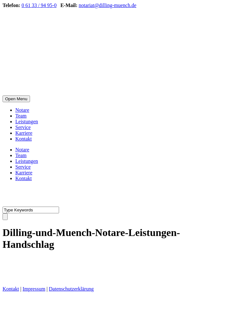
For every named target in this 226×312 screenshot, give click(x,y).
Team (20, 115)
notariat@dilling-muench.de (107, 5)
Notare (22, 110)
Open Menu (16, 98)
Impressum (34, 289)
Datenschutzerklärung (71, 289)
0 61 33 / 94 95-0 (38, 5)
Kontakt (23, 138)
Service (23, 127)
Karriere (23, 133)
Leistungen (26, 121)
